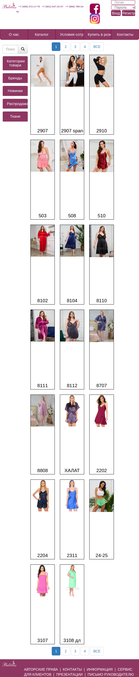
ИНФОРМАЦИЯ (100, 669)
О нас (14, 34)
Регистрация (128, 13)
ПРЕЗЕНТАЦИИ (69, 674)
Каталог (42, 34)
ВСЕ (96, 47)
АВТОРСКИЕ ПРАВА (41, 669)
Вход (116, 13)
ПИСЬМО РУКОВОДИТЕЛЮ (111, 674)
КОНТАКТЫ (72, 669)
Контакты (125, 34)
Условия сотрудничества (71, 34)
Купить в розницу (99, 34)
